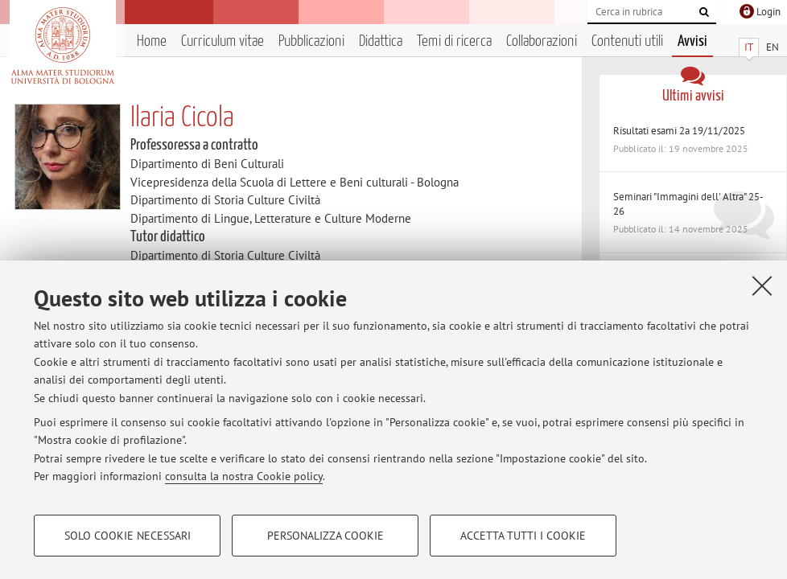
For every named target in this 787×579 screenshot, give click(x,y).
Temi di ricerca (454, 41)
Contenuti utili (627, 41)
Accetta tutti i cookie (523, 535)
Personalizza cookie (325, 535)
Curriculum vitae (222, 41)
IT (748, 47)
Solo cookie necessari (127, 535)
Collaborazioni (541, 41)
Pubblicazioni (311, 41)
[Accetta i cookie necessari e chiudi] (762, 285)
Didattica (380, 41)
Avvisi (692, 41)
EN (772, 47)
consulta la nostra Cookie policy (244, 476)
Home (152, 41)
